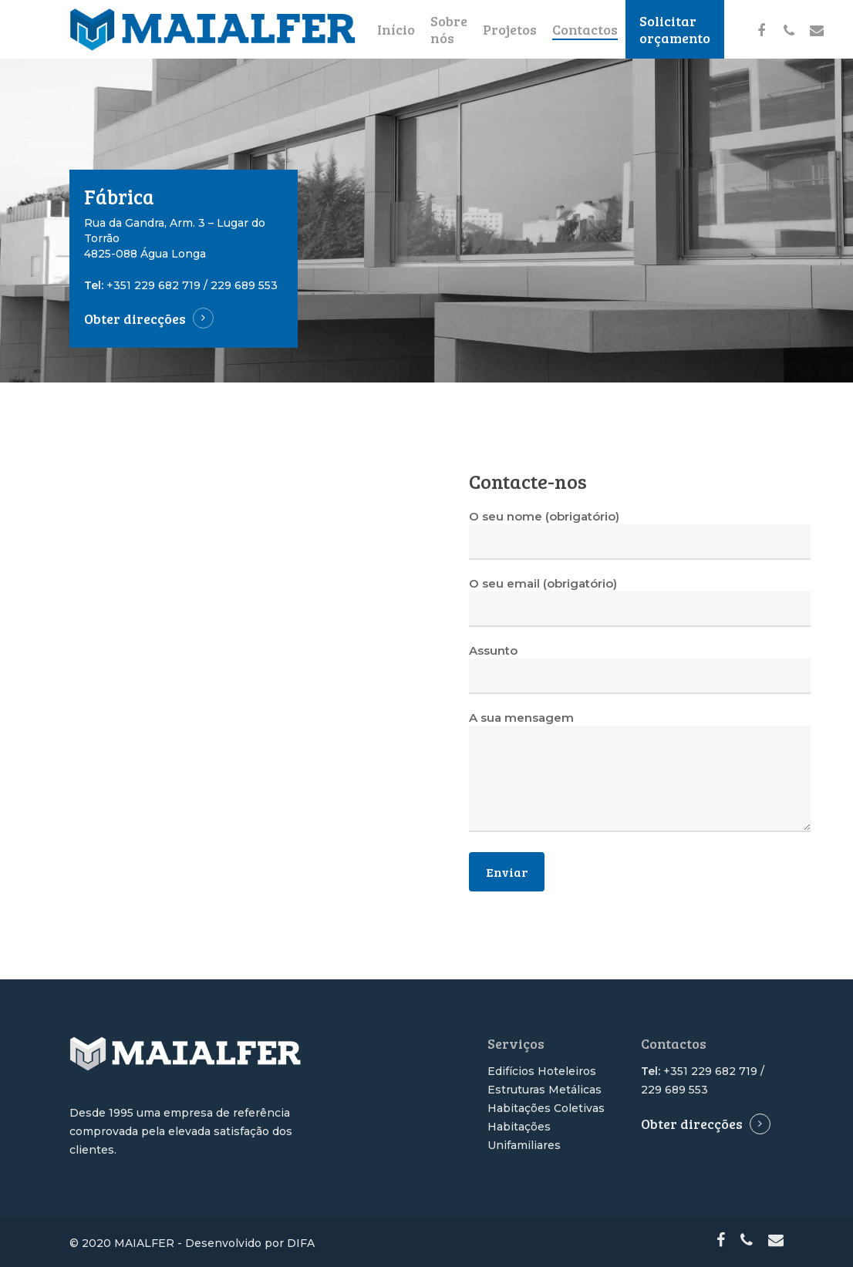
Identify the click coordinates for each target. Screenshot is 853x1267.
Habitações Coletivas (546, 1108)
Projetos (510, 29)
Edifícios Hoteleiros (541, 1071)
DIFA (301, 1243)
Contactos (585, 29)
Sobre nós (448, 29)
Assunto (639, 668)
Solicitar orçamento (674, 29)
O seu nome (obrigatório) (639, 534)
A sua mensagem (639, 773)
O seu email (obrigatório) (639, 601)
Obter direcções (135, 318)
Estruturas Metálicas (544, 1090)
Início (396, 29)
